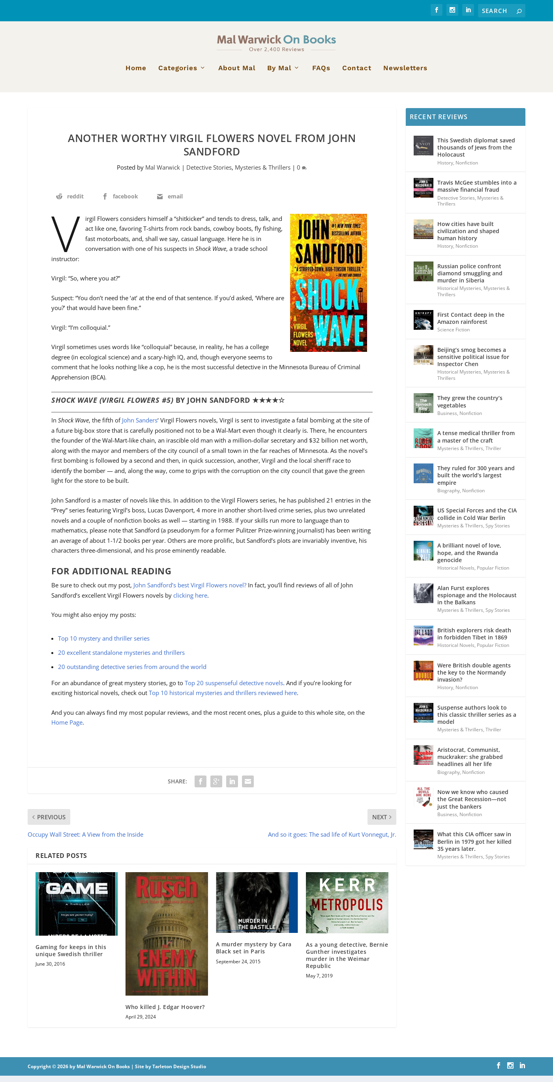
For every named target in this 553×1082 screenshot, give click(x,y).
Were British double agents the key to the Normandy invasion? (474, 679)
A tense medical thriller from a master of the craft (476, 442)
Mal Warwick (162, 174)
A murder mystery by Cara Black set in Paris (254, 954)
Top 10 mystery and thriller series (104, 644)
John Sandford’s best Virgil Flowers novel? (189, 591)
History (445, 169)
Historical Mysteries (459, 294)
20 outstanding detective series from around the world (132, 673)
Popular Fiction (493, 574)
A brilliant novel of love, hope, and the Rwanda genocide (469, 559)
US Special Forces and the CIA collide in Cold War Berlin (477, 520)
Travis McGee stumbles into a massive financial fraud (477, 192)
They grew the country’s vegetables (469, 407)
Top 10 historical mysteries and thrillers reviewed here (223, 699)
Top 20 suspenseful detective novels (234, 689)
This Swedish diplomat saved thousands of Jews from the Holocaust (476, 153)
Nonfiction (467, 169)
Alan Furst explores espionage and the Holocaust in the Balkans (477, 601)
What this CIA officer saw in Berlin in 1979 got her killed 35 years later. (474, 847)
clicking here (190, 601)
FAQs (321, 74)
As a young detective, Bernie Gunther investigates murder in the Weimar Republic (347, 961)
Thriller (493, 454)
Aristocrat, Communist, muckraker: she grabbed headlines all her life (470, 763)
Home (136, 74)
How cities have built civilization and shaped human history (468, 237)
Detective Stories (209, 174)
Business (447, 419)
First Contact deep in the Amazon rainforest (470, 324)
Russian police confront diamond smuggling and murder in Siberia (469, 279)
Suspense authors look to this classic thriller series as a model (476, 721)
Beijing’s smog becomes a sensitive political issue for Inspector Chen (473, 363)
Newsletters (405, 74)
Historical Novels (455, 574)
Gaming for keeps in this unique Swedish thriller (71, 956)
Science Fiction (453, 336)
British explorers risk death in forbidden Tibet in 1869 (474, 640)
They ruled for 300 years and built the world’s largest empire (476, 481)
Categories (177, 74)
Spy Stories (498, 532)
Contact (356, 74)
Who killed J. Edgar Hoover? (165, 1013)
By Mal (279, 74)
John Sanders (139, 426)
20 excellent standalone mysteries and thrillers (121, 659)
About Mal (236, 74)
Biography (448, 496)
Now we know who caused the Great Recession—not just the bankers (472, 805)
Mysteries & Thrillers (263, 174)
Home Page (66, 729)
